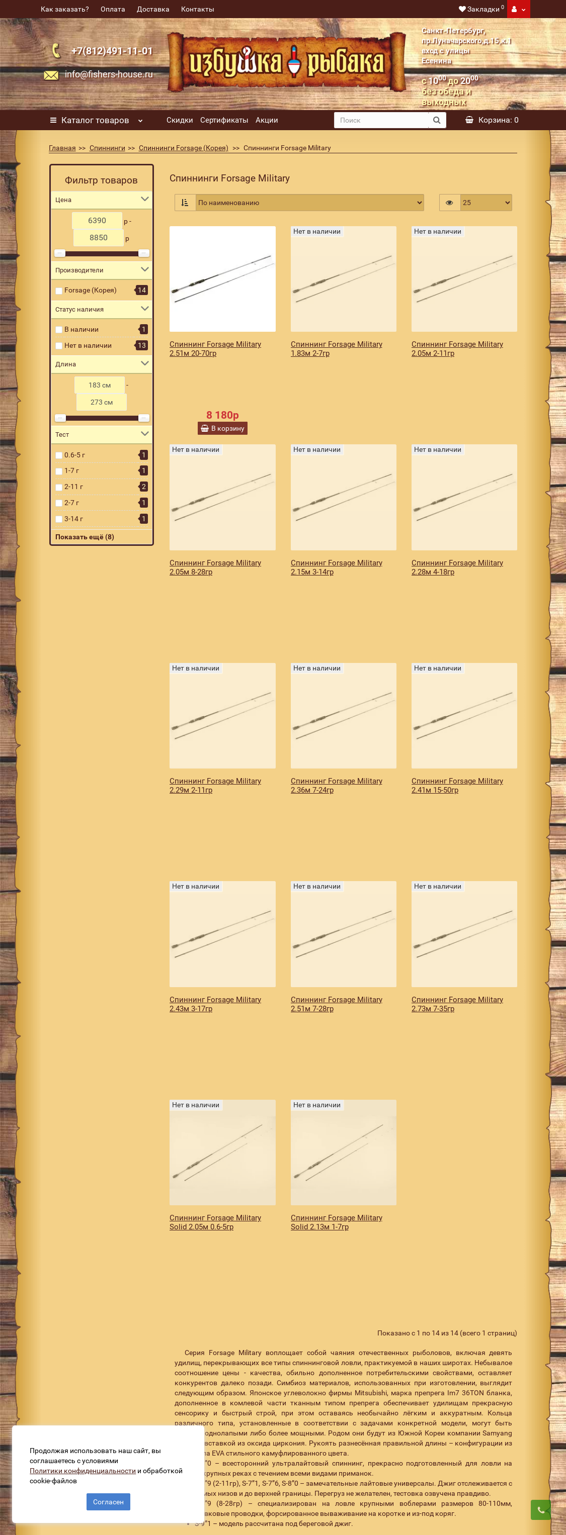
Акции (267, 120)
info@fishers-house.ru (109, 74)
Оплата (113, 9)
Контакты (197, 9)
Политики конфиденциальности (86, 1468)
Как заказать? (65, 9)
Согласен (108, 1499)
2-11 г (73, 487)
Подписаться (446, 1354)
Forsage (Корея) (90, 290)
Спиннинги (107, 148)
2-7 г (71, 503)
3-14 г (73, 519)
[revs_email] (325, 1353)
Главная (62, 148)
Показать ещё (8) (84, 537)
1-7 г (71, 470)
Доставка (153, 9)
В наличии (81, 329)
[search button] (437, 120)
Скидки (180, 120)
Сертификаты (224, 120)
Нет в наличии (88, 345)
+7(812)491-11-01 (112, 51)
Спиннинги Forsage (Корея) (183, 148)
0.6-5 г (74, 455)
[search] (381, 120)
